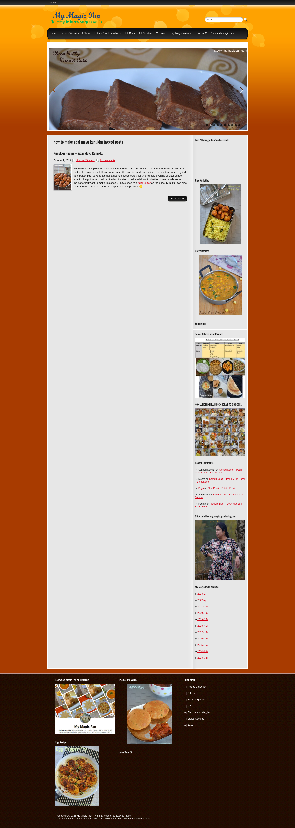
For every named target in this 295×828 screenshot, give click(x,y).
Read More (177, 198)
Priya (201, 488)
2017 (202, 632)
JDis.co (127, 818)
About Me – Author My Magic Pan (216, 33)
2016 (202, 638)
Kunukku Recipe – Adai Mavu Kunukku (78, 153)
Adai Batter (143, 182)
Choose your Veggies (199, 712)
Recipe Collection (197, 686)
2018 (202, 625)
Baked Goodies (196, 718)
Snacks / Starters (85, 160)
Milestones (161, 33)
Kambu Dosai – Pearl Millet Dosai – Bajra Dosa (218, 471)
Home (52, 2)
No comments (107, 160)
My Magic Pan (84, 815)
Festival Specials (197, 699)
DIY (190, 706)
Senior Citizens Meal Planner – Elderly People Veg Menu (91, 33)
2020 (202, 613)
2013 (202, 657)
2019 (202, 619)
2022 (201, 600)
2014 (202, 651)
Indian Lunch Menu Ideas (63, 42)
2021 (202, 606)
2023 (201, 593)
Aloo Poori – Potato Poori (221, 488)
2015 (202, 645)
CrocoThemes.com (111, 818)
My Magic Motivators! (182, 33)
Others (191, 693)
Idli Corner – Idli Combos (138, 33)
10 (239, 125)
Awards (192, 725)
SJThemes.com (144, 818)
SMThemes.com (80, 818)
